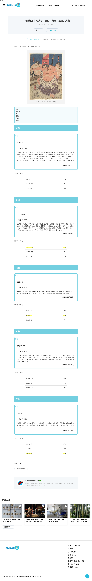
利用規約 (70, 558)
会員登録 (82, 5)
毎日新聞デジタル (73, 567)
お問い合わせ (72, 555)
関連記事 (7, 527)
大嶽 (17, 120)
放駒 (17, 118)
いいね (39, 30)
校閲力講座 (56, 5)
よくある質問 (72, 552)
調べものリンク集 (73, 564)
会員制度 (50, 5)
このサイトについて (40, 5)
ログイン (74, 5)
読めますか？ (42, 24)
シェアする (52, 30)
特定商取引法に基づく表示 (76, 561)
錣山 (17, 114)
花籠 (17, 116)
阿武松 (18, 111)
